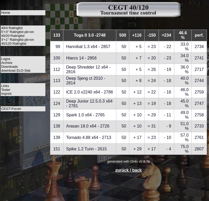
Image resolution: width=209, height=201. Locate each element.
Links (5, 86)
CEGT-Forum (11, 109)
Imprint (6, 94)
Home (5, 13)
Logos (5, 59)
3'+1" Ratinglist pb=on (17, 40)
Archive (6, 63)
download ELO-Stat (15, 70)
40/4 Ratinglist (11, 28)
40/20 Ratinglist (12, 36)
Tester (5, 90)
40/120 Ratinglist (13, 43)
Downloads (9, 67)
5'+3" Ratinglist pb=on (17, 32)
